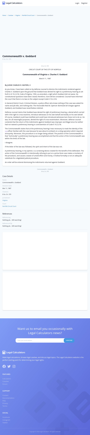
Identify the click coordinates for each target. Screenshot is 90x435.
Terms (4, 406)
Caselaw (10, 15)
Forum (5, 384)
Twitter (5, 423)
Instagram (6, 420)
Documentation (8, 398)
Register (84, 3)
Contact (5, 395)
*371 (6, 131)
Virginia (17, 15)
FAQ (4, 401)
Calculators (6, 379)
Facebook (6, 417)
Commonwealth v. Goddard (19, 56)
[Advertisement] (45, 35)
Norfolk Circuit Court (28, 15)
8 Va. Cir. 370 (6, 59)
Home (4, 15)
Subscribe (69, 340)
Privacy (5, 403)
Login (77, 3)
